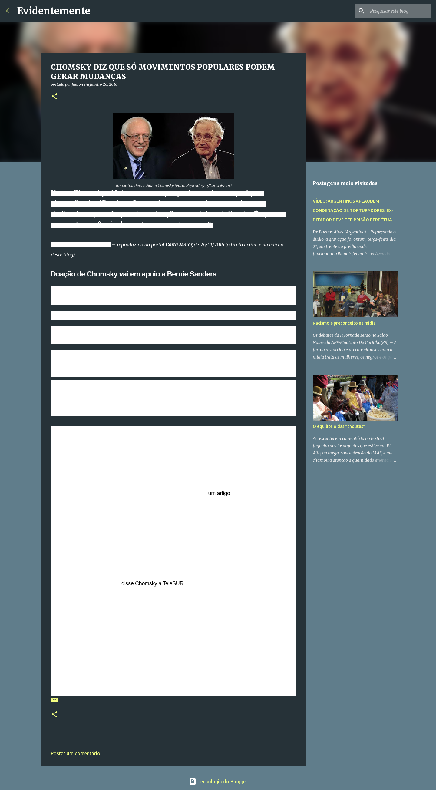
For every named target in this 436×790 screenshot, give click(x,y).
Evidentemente (53, 11)
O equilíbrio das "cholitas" (339, 426)
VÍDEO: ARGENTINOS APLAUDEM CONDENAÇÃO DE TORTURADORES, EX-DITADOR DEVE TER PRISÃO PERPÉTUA (353, 210)
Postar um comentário (75, 753)
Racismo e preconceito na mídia (344, 323)
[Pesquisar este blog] (399, 11)
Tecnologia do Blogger (218, 781)
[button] (54, 97)
